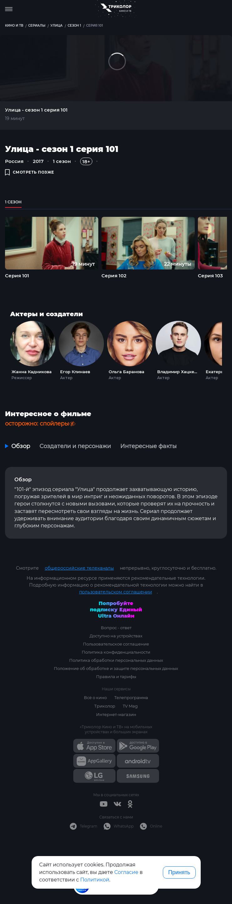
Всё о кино (95, 697)
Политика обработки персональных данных (116, 660)
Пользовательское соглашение (116, 643)
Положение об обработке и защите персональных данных (116, 668)
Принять (179, 872)
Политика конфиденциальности (116, 652)
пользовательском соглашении (115, 592)
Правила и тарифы (116, 676)
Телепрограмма (131, 697)
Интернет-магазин (116, 714)
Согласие (126, 872)
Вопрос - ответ (116, 627)
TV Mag (130, 705)
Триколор (104, 705)
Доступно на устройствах (116, 635)
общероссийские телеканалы (79, 568)
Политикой (94, 880)
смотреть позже (29, 172)
